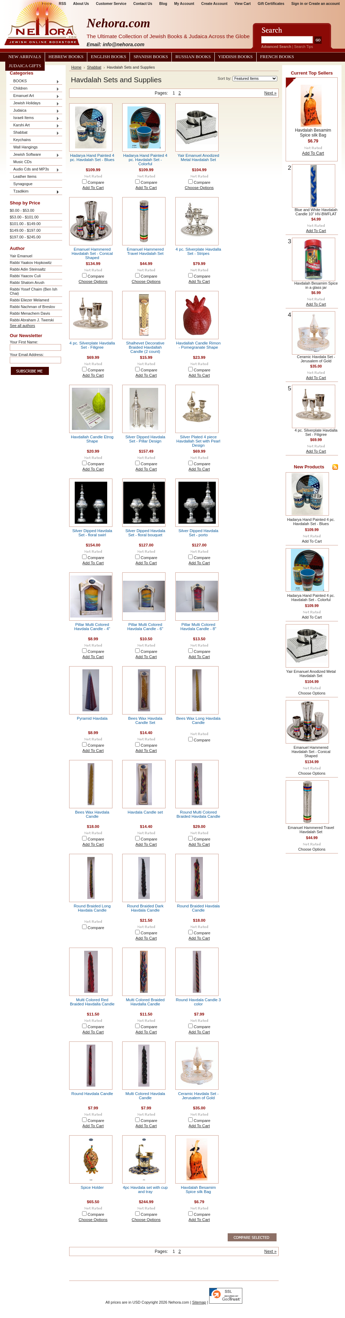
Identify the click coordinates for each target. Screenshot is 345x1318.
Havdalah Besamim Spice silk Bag (198, 1189)
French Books (277, 56)
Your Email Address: (27, 355)
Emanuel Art (34, 96)
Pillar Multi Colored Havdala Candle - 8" (198, 626)
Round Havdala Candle (92, 1094)
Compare (96, 182)
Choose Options (199, 188)
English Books (108, 56)
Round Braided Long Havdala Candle (92, 908)
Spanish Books (150, 56)
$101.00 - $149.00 (25, 224)
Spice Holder (92, 1187)
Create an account (324, 4)
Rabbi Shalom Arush (27, 282)
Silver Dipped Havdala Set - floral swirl (92, 533)
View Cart (243, 4)
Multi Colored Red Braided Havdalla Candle (92, 1002)
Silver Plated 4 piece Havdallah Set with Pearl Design (198, 441)
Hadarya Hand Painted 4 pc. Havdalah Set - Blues (92, 157)
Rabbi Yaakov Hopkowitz (31, 262)
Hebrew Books (66, 56)
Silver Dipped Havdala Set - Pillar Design (145, 439)
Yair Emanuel (21, 256)
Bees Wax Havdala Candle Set (145, 720)
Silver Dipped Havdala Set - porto (198, 533)
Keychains (22, 140)
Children (34, 88)
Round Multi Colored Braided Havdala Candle (198, 814)
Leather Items (25, 176)
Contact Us (142, 4)
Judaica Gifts (25, 65)
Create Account (214, 4)
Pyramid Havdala (92, 718)
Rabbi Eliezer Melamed (29, 300)
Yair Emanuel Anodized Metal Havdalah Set (198, 157)
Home (76, 67)
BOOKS (34, 81)
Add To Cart (93, 188)
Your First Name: (24, 342)
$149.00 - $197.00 (25, 230)
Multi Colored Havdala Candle (145, 1096)
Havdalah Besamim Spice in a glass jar (316, 285)
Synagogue (22, 184)
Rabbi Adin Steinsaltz (28, 269)
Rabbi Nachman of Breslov (32, 307)
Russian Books (193, 56)
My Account (184, 4)
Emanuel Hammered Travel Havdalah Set (145, 251)
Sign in (297, 4)
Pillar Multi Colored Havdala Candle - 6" (145, 626)
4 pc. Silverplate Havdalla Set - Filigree (92, 345)
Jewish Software (34, 155)
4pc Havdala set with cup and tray (145, 1189)
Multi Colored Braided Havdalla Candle (145, 1002)
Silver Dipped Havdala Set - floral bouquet (145, 533)
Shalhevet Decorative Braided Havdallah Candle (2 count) (145, 347)
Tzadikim (34, 191)
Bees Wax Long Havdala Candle (198, 720)
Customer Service (111, 4)
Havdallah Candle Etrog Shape (92, 439)
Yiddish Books (235, 56)
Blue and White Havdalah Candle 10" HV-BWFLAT (316, 212)
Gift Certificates (271, 4)
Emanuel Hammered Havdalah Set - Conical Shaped (92, 253)
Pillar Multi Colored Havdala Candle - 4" (92, 626)
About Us (81, 4)
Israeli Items (34, 118)
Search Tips (303, 47)
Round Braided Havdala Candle (198, 908)
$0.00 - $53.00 (22, 210)
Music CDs (22, 162)
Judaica (34, 110)
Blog (163, 4)
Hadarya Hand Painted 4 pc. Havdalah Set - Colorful (145, 159)
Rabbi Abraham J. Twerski (32, 320)
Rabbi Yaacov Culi (25, 276)
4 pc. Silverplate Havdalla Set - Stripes (198, 251)
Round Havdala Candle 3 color (198, 1002)
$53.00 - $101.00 (24, 217)
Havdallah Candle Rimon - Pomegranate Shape (198, 345)
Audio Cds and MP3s (34, 169)
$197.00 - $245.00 (25, 237)
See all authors (22, 325)
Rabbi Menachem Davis (30, 313)
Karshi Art (34, 125)
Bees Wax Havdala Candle (92, 814)
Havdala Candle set (145, 812)
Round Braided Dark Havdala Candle (145, 908)
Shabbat (34, 132)
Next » (270, 93)
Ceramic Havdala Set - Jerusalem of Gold (198, 1096)
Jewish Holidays (34, 103)
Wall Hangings (25, 147)
